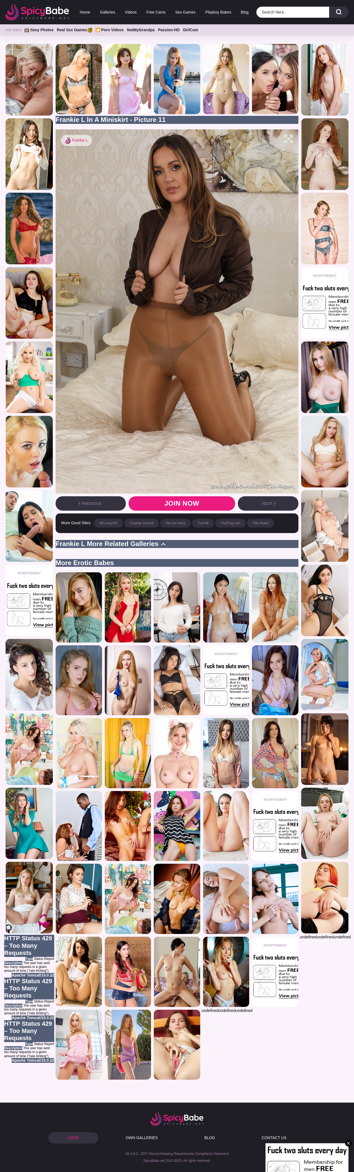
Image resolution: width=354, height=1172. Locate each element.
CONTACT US (274, 1138)
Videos (131, 12)
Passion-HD (169, 30)
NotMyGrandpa (141, 30)
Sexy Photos (39, 30)
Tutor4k (203, 523)
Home (85, 12)
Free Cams (155, 12)
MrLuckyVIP (109, 523)
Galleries (107, 12)
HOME (73, 1138)
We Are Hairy (175, 523)
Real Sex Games (74, 30)
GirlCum (190, 30)
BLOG (209, 1138)
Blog (245, 12)
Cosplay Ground (142, 523)
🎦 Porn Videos (109, 30)
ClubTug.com (230, 523)
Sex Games (185, 12)
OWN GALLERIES (142, 1138)
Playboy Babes (218, 12)
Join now (181, 503)
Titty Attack (261, 523)
